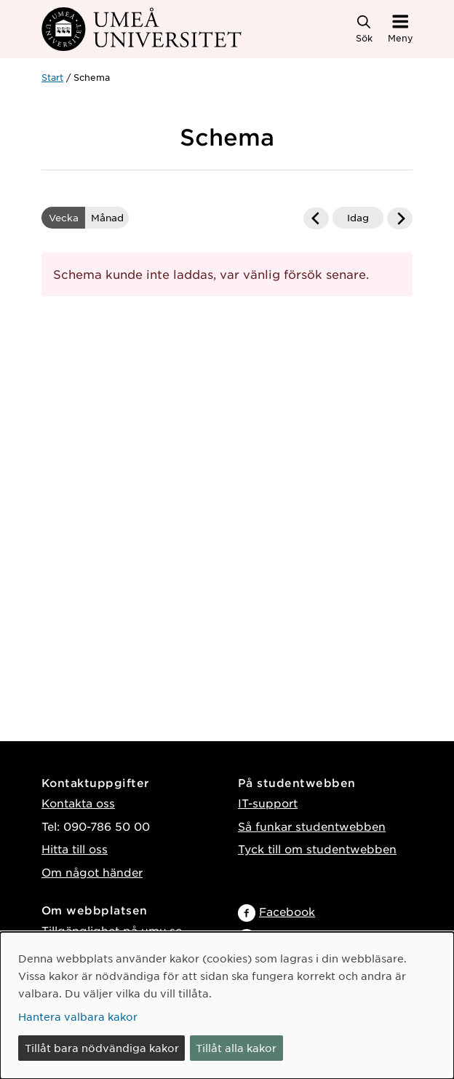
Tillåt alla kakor (236, 1047)
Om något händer (92, 872)
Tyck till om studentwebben (317, 848)
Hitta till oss (74, 848)
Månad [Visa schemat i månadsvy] (107, 217)
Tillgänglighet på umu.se (111, 930)
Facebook (287, 911)
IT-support (268, 803)
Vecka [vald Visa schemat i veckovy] (64, 217)
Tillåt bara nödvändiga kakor (102, 1047)
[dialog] (227, 1005)
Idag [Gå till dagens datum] (358, 217)
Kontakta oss (78, 803)
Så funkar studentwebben (312, 826)
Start (52, 77)
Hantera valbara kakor (78, 1016)
